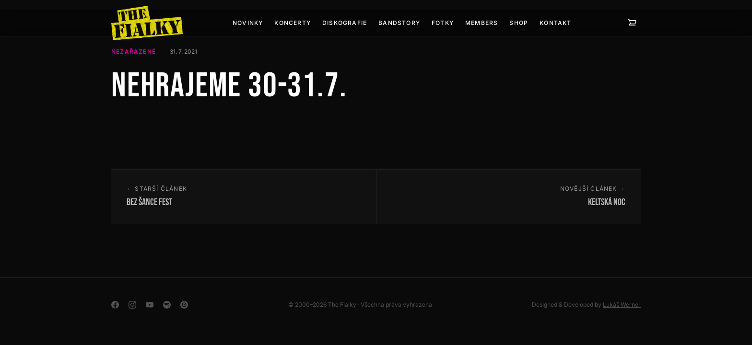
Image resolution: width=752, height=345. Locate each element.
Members (481, 22)
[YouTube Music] (184, 305)
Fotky (443, 22)
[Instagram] (132, 305)
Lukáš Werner (622, 304)
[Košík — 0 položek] (632, 23)
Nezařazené (133, 51)
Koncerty (292, 22)
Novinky (248, 22)
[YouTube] (149, 305)
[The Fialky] (147, 23)
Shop (518, 22)
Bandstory (399, 22)
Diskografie (344, 22)
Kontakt (555, 22)
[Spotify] (167, 305)
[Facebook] (115, 305)
